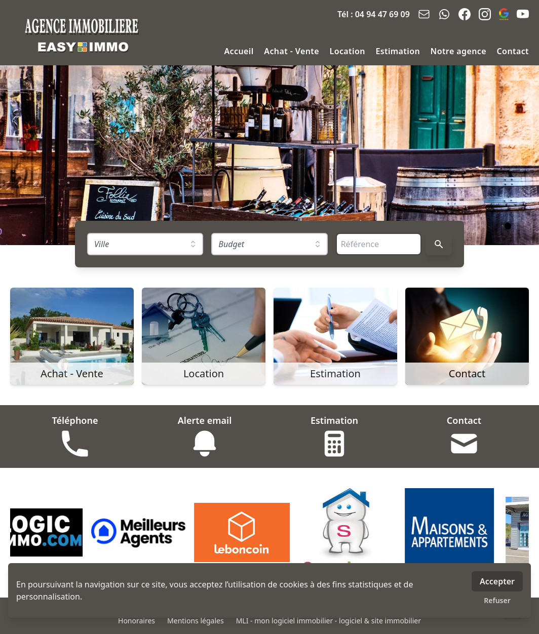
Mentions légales (195, 620)
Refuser (497, 600)
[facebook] (464, 14)
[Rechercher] (439, 244)
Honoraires (136, 620)
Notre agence (460, 51)
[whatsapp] (444, 14)
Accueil (240, 51)
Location (349, 51)
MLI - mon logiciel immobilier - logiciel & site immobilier (328, 620)
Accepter (497, 581)
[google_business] (504, 14)
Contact (513, 51)
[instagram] (485, 14)
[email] (424, 14)
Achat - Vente (292, 51)
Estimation (398, 51)
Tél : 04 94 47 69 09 (373, 14)
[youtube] (523, 14)
